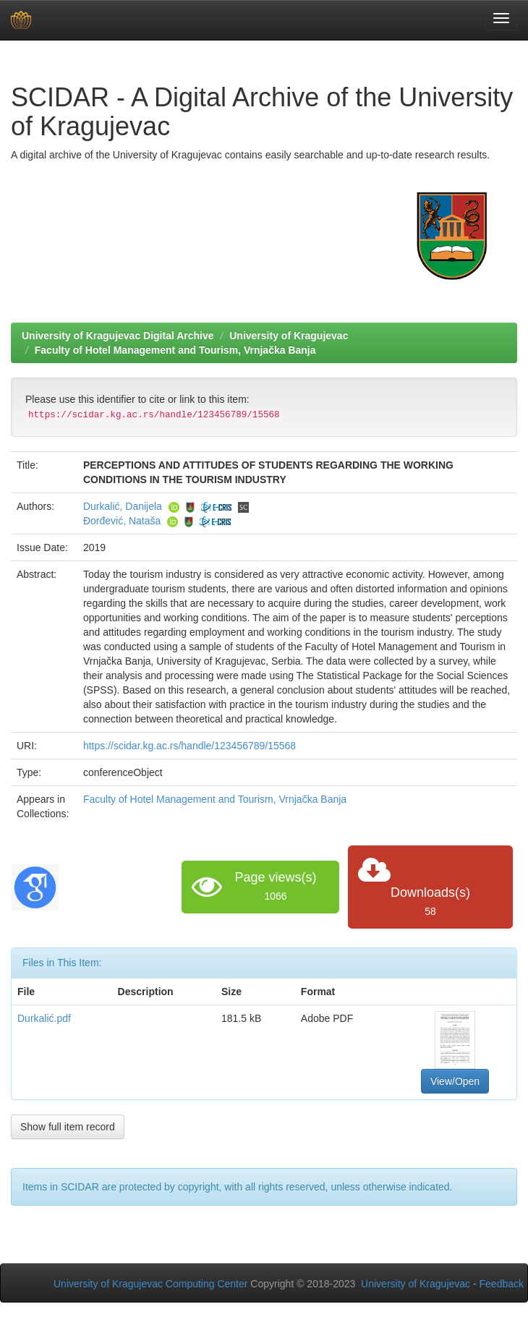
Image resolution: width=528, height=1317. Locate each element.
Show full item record (67, 1127)
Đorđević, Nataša (122, 521)
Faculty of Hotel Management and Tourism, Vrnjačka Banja (175, 350)
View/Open (455, 1081)
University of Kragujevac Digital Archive (118, 335)
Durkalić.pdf (44, 1018)
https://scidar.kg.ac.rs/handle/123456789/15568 (189, 745)
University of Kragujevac (288, 335)
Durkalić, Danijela (122, 506)
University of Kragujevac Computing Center (150, 1284)
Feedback (502, 1284)
